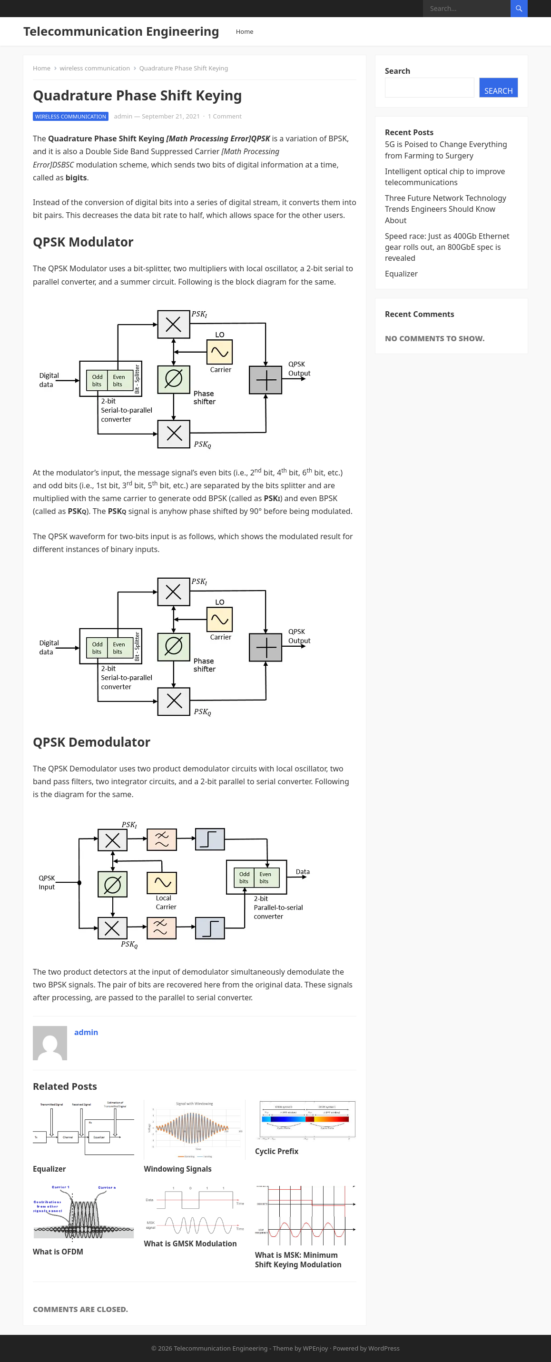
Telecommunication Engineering (121, 31)
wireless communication (94, 68)
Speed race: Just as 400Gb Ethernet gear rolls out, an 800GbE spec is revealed (447, 247)
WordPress (384, 1348)
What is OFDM (58, 1251)
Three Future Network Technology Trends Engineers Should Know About (445, 209)
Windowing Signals (177, 1169)
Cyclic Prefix (276, 1151)
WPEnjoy (315, 1348)
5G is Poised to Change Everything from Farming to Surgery (446, 149)
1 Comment (225, 116)
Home (245, 31)
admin (123, 116)
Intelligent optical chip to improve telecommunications (445, 177)
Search (397, 71)
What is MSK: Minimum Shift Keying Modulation (298, 1259)
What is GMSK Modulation (190, 1243)
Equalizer (49, 1169)
